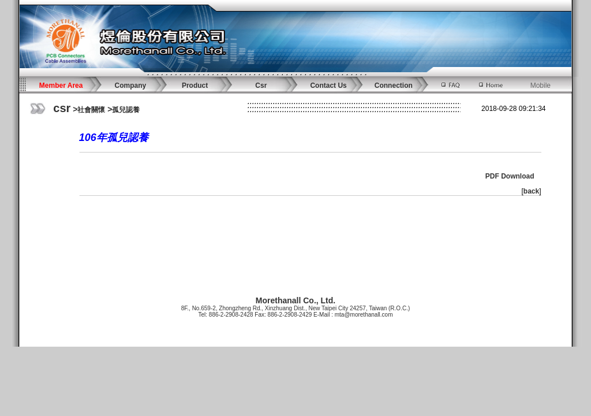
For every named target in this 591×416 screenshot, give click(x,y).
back (531, 191)
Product (195, 85)
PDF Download (509, 176)
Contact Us (328, 85)
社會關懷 (91, 110)
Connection (394, 85)
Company (131, 85)
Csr (261, 85)
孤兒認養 (126, 110)
